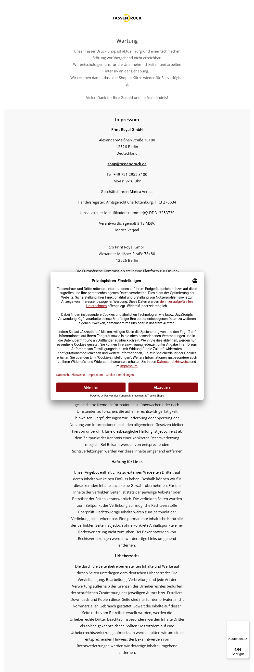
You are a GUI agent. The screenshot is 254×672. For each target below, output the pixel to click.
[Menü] (246, 624)
